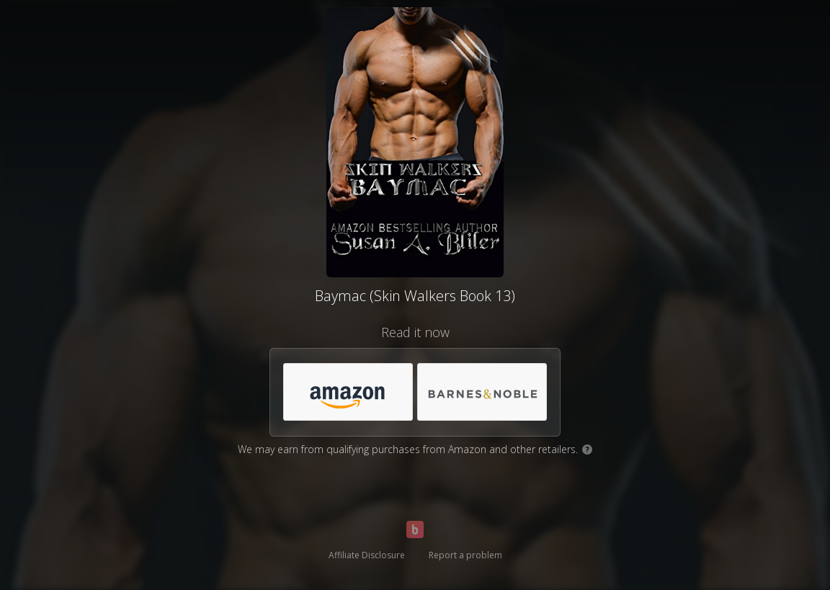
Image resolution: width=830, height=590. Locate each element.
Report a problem (465, 555)
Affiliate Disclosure (367, 555)
